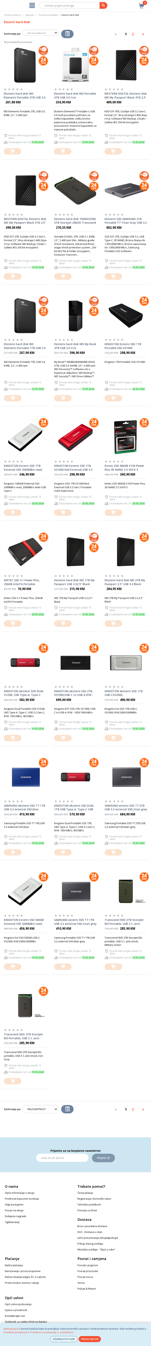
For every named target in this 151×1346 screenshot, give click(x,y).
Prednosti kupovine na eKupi (22, 1198)
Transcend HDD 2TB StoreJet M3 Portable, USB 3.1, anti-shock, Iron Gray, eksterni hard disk (25, 1036)
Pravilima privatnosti (15, 1332)
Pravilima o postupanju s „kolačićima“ (52, 1332)
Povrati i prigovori (87, 1265)
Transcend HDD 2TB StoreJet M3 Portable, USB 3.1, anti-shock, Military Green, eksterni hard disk (125, 922)
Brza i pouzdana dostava (92, 1226)
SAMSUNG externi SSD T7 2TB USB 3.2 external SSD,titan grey (126, 807)
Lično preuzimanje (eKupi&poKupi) (97, 1238)
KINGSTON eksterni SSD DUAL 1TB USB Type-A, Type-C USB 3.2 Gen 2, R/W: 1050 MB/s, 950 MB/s (74, 807)
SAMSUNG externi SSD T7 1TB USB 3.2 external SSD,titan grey (75, 922)
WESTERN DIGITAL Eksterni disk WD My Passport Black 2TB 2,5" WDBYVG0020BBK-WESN (25, 221)
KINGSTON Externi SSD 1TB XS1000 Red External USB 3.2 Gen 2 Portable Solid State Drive (73, 468)
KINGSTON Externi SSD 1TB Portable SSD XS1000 (123, 346)
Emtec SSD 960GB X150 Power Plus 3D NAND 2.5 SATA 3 (124, 467)
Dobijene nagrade (15, 1216)
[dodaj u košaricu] (12, 151)
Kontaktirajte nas (15, 1316)
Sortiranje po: (12, 33)
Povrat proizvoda (87, 1271)
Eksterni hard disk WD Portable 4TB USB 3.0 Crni (75, 95)
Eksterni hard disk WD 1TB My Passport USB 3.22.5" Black (74, 582)
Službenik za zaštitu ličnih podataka (26, 1321)
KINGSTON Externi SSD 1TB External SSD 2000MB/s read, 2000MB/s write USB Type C (23, 468)
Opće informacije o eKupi (19, 1193)
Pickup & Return (86, 1288)
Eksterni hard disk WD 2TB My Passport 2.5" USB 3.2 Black (125, 582)
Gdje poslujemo (14, 1204)
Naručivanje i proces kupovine (23, 1271)
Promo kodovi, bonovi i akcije (22, 1282)
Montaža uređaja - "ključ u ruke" (96, 1249)
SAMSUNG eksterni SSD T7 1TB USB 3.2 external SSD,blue (24, 807)
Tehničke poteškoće (89, 1204)
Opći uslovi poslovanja (18, 1304)
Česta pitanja (85, 1193)
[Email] (62, 1158)
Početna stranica (12, 14)
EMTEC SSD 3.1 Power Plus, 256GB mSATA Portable (22, 582)
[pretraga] (103, 5)
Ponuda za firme (87, 1210)
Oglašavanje (12, 1222)
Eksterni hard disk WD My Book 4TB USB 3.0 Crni (75, 346)
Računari (29, 14)
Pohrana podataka (48, 14)
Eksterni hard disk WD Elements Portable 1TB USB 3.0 (25, 346)
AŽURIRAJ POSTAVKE (64, 1339)
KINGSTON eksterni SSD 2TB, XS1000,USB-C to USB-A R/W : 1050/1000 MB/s (73, 693)
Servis (81, 1282)
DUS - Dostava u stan (89, 1232)
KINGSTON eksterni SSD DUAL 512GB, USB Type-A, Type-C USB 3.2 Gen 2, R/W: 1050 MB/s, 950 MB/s (24, 693)
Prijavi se (103, 1158)
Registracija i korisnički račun (94, 1198)
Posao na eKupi (14, 1210)
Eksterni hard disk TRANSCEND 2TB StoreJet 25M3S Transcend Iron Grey (75, 221)
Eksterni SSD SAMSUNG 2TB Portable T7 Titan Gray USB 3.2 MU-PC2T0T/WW (126, 221)
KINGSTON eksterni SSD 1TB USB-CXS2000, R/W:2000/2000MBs (124, 693)
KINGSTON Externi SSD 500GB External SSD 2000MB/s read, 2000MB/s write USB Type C (24, 922)
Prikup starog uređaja (90, 1243)
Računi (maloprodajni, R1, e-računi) (25, 1277)
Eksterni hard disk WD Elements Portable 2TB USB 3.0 (24, 95)
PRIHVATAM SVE (89, 1339)
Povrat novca (85, 1277)
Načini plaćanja (14, 1265)
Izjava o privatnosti (16, 1310)
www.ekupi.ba (11, 1328)
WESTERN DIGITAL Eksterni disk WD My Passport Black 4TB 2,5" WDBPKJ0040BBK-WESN (125, 95)
